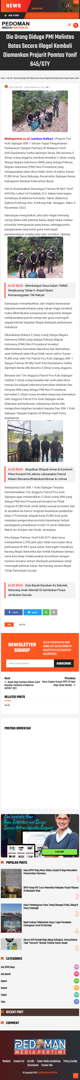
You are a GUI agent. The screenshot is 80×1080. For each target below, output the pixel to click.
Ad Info (30, 1061)
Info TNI (22, 625)
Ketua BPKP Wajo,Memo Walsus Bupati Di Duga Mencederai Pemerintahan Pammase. (50, 872)
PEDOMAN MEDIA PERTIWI (47, 1073)
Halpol (4, 995)
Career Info (47, 1065)
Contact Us (19, 1061)
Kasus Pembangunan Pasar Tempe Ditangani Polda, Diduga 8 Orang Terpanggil (50, 906)
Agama (4, 981)
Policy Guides (70, 1061)
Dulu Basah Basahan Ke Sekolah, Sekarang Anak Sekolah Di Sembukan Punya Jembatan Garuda (38, 590)
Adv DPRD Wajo (8, 967)
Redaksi (7, 1061)
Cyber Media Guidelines (49, 1061)
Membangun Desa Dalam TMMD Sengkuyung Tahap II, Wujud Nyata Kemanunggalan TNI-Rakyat (38, 290)
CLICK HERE (59, 852)
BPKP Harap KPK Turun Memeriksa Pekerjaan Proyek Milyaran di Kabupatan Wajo (51, 889)
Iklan (3, 1002)
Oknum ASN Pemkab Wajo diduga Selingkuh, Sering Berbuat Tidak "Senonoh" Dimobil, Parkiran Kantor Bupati (50, 941)
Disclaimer (33, 1065)
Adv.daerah (6, 974)
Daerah (4, 988)
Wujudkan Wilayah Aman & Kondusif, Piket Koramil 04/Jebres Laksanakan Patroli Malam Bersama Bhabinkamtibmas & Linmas (40, 474)
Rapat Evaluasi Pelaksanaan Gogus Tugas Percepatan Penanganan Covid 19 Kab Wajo (47, 924)
